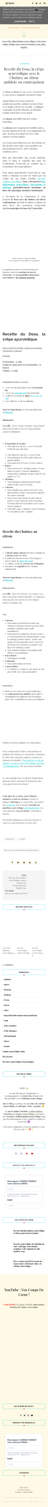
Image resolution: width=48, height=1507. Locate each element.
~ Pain (5, 1020)
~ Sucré (21, 839)
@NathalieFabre (31, 808)
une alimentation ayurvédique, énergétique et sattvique (24, 184)
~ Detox (6, 1000)
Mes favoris (8, 1056)
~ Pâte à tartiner (10, 1026)
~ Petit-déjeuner (10, 1031)
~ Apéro (6, 984)
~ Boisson (7, 989)
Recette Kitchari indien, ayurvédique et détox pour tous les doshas (29, 1232)
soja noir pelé (20, 393)
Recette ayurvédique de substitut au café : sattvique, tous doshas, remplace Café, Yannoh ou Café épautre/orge (28, 1248)
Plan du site (24, 1487)
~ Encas (6, 1005)
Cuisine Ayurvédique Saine (14, 1051)
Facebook (10, 805)
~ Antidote (24, 64)
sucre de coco (25, 561)
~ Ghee (6, 1010)
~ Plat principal (9, 1036)
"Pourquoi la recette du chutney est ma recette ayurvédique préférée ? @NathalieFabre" (23, 763)
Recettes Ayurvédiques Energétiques (21, 850)
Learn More (20, 21)
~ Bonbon (7, 995)
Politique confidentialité (24, 1492)
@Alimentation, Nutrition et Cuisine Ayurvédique (23, 1112)
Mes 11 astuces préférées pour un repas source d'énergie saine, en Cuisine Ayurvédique (27, 1263)
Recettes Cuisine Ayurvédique (15, 1480)
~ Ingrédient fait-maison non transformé (20, 1015)
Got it (32, 21)
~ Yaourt (6, 1046)
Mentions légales (24, 1490)
